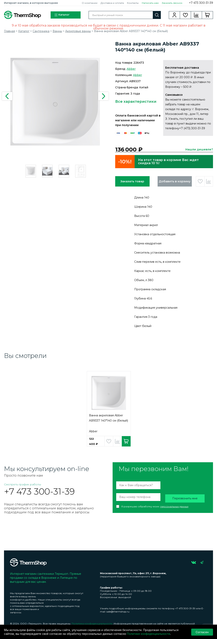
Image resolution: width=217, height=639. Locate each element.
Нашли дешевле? (199, 149)
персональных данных (174, 506)
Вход (174, 15)
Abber (131, 69)
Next (103, 96)
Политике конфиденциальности (148, 633)
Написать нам (150, 2)
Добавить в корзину (174, 181)
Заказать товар (132, 181)
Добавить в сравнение (209, 181)
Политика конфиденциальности (92, 623)
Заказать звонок (172, 2)
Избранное (185, 15)
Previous (7, 96)
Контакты (133, 2)
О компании (89, 2)
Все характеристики (135, 101)
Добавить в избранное (200, 181)
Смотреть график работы (22, 484)
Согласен (202, 632)
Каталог (61, 15)
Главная (9, 31)
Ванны (57, 31)
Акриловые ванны (78, 31)
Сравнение (196, 15)
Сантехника (41, 31)
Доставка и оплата (112, 2)
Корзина (207, 15)
